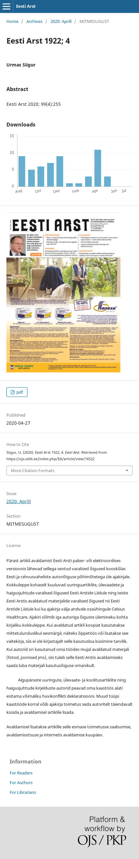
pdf (19, 392)
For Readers (21, 773)
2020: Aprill (61, 21)
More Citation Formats (32, 470)
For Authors (21, 782)
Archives (34, 21)
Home (12, 21)
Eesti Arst (26, 6)
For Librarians (23, 792)
